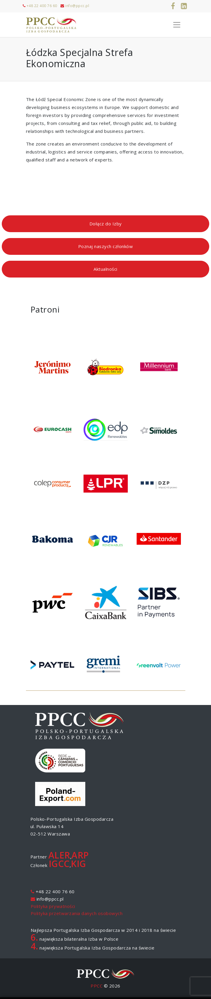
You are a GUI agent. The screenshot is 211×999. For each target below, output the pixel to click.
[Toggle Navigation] (177, 25)
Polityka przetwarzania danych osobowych (77, 913)
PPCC (96, 986)
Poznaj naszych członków (105, 246)
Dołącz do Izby (105, 224)
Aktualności (105, 269)
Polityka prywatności (53, 906)
